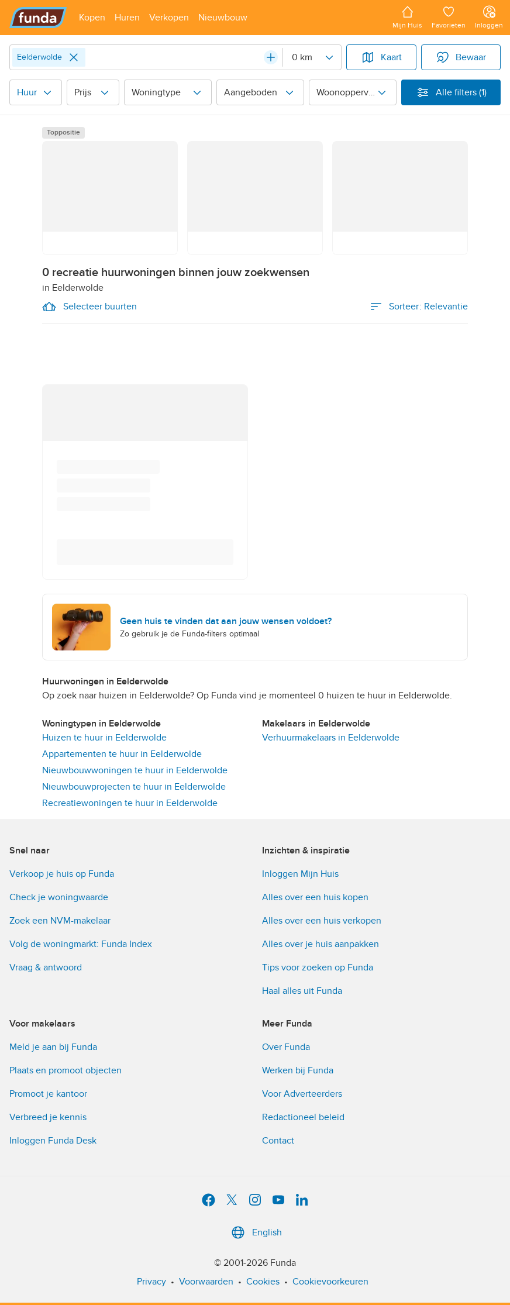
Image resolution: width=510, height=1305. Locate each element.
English (255, 1232)
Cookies (263, 1281)
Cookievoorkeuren (330, 1281)
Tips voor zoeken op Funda (317, 967)
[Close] (74, 57)
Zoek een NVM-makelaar (60, 921)
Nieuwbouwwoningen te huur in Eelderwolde (135, 770)
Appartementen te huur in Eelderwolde (122, 754)
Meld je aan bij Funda (53, 1047)
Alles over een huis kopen (315, 897)
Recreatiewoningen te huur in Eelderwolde (130, 803)
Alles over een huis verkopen (321, 921)
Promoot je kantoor (48, 1094)
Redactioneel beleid (303, 1117)
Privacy (151, 1281)
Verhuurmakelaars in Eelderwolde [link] (330, 737)
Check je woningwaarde (58, 897)
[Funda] (38, 17)
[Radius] (311, 57)
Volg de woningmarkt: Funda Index (80, 944)
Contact (278, 1140)
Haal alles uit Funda (302, 991)
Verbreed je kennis (48, 1117)
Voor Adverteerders (302, 1094)
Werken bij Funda (297, 1070)
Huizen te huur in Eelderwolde (104, 737)
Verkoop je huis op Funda (61, 874)
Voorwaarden (206, 1281)
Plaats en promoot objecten (65, 1070)
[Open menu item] (92, 17)
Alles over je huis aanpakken (320, 944)
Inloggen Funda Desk (53, 1140)
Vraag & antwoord (45, 967)
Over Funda (286, 1047)
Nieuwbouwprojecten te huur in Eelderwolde (134, 787)
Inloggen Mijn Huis (300, 874)
